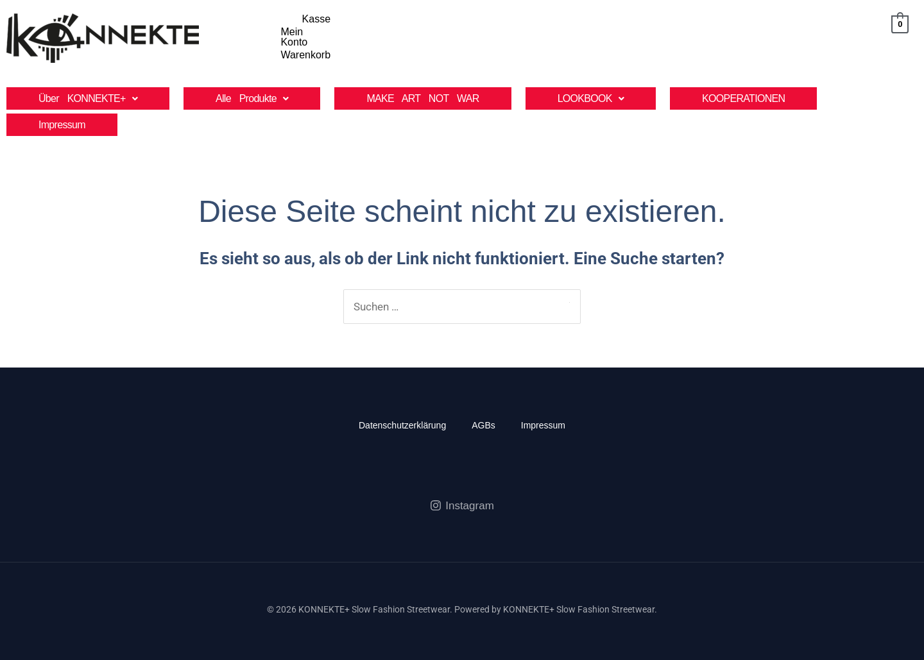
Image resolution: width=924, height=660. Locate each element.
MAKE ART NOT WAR (422, 93)
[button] (87, 93)
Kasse (723, 40)
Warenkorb (837, 40)
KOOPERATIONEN (743, 93)
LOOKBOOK (591, 93)
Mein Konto (775, 40)
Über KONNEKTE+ (87, 93)
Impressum (61, 119)
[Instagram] (461, 500)
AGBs (483, 420)
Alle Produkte (252, 93)
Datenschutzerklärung (402, 420)
